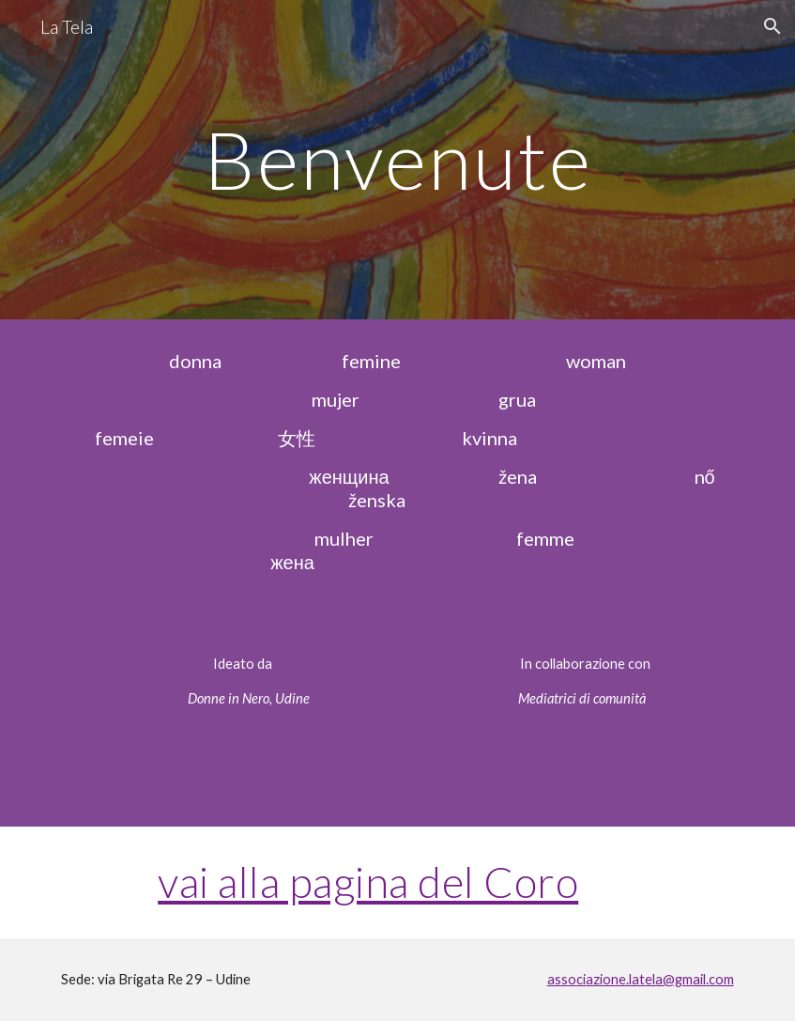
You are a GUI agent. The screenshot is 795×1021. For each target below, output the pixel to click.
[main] (397, 159)
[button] (772, 26)
